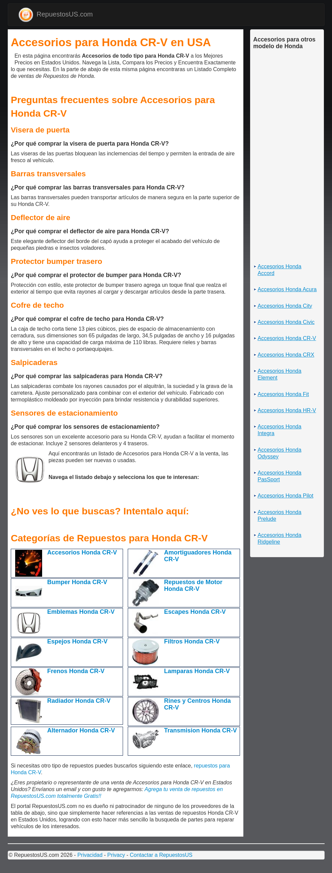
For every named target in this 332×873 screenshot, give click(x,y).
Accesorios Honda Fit (283, 394)
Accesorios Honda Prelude (279, 515)
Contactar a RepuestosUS (161, 855)
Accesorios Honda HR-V (287, 410)
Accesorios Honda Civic (286, 322)
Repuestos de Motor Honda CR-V (193, 585)
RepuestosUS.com (55, 14)
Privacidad (89, 855)
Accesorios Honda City (285, 306)
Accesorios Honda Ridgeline (279, 538)
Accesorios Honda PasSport (279, 476)
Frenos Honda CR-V (75, 671)
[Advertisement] (12, 58)
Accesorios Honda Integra (279, 430)
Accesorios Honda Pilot (285, 496)
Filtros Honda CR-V (192, 641)
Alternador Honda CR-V (81, 730)
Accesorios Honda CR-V (82, 552)
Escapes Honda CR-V (195, 611)
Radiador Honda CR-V (79, 700)
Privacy (116, 855)
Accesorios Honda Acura (287, 289)
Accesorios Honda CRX (286, 355)
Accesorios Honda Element (279, 374)
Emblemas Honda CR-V (81, 611)
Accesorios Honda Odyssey (279, 453)
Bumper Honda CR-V (77, 582)
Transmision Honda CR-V (200, 730)
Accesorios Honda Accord (279, 270)
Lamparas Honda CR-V (197, 671)
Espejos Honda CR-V (77, 641)
